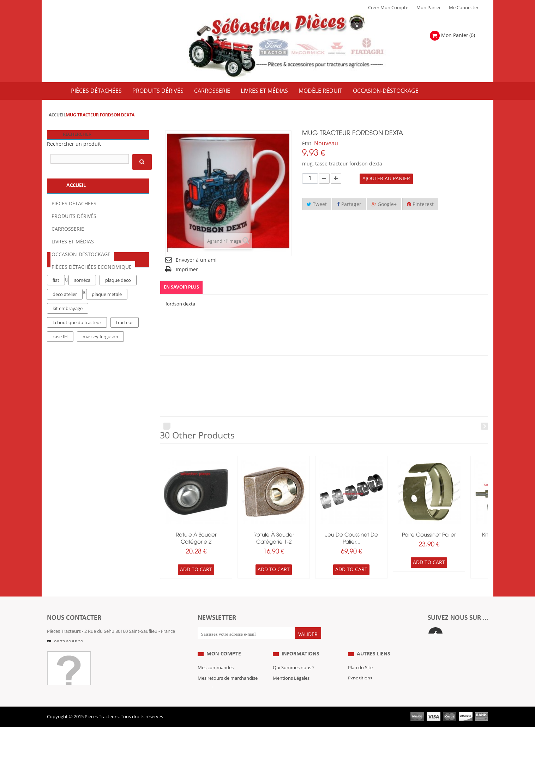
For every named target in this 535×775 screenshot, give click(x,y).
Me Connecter (464, 8)
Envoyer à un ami (196, 260)
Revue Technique (366, 704)
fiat (56, 352)
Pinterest (420, 204)
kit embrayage (68, 380)
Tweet (317, 204)
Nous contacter (364, 715)
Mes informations (216, 715)
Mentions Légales (291, 693)
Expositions (360, 693)
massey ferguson (100, 408)
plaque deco (118, 352)
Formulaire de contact (77, 652)
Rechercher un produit (74, 144)
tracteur (124, 394)
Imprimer (187, 270)
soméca (82, 352)
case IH (60, 408)
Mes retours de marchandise (228, 693)
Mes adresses (212, 704)
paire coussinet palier (429, 535)
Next (484, 426)
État (306, 144)
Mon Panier (428, 8)
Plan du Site (360, 683)
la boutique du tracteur (77, 394)
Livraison (282, 715)
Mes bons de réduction (222, 725)
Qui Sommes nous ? (293, 683)
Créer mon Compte (388, 8)
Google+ (384, 204)
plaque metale (107, 366)
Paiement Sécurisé (292, 725)
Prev (166, 426)
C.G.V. (279, 704)
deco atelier (65, 366)
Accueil (57, 115)
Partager (349, 204)
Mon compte (223, 669)
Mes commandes (216, 683)
